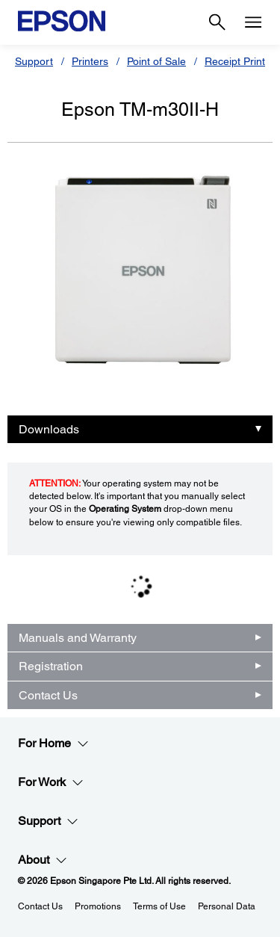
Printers (90, 61)
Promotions (98, 906)
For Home (53, 743)
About (42, 860)
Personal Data (226, 906)
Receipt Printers (242, 61)
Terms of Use (159, 906)
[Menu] (253, 22)
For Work (51, 782)
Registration (51, 666)
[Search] (217, 22)
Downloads (49, 429)
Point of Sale (156, 61)
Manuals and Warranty (78, 638)
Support (34, 61)
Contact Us (48, 695)
